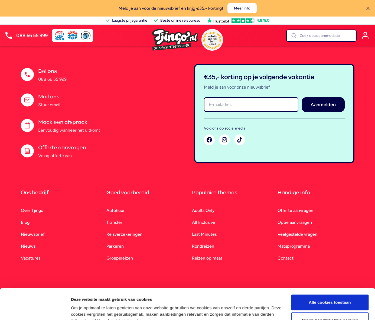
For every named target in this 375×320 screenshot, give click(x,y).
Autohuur (115, 210)
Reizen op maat (207, 258)
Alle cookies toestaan (330, 276)
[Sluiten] (368, 8)
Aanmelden (323, 105)
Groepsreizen (119, 258)
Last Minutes (204, 234)
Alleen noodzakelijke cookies (329, 293)
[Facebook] (209, 139)
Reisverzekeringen (124, 234)
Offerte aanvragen (295, 210)
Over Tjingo (32, 210)
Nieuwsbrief (33, 234)
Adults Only (203, 210)
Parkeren (115, 246)
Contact (286, 258)
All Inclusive (203, 222)
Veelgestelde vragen (297, 234)
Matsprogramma (294, 246)
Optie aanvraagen (295, 222)
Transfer (114, 222)
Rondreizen (203, 246)
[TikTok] (239, 139)
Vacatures (30, 258)
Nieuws (28, 246)
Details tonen (84, 309)
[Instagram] (224, 139)
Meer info (242, 8)
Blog (25, 222)
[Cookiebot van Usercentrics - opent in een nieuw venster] (35, 309)
